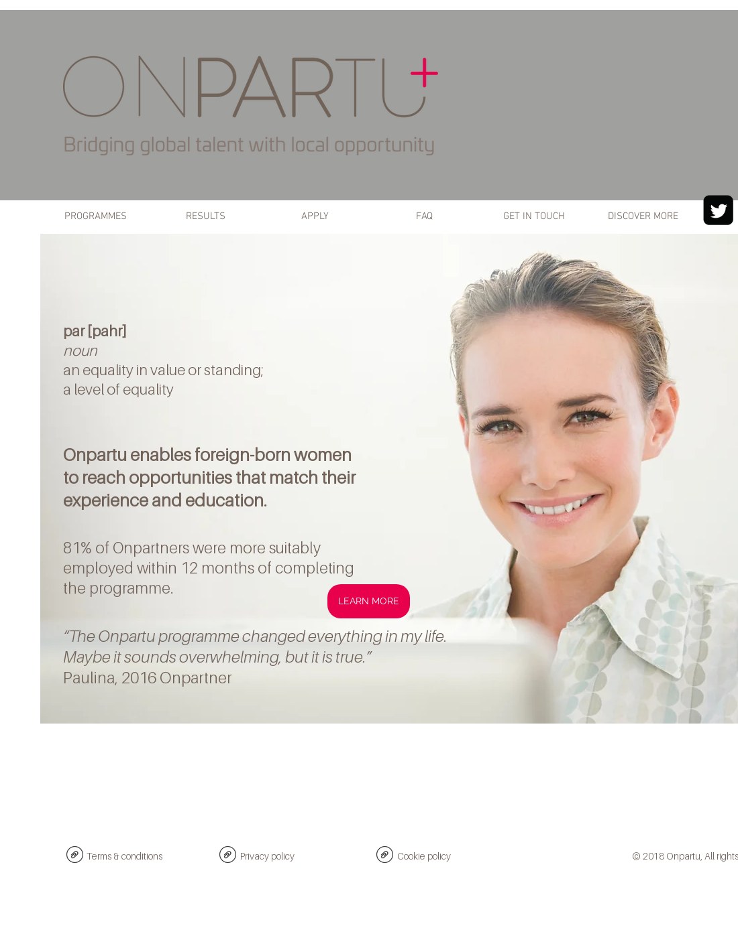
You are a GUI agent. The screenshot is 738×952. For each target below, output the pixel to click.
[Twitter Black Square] (718, 210)
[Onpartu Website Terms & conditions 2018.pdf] (75, 856)
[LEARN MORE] (368, 601)
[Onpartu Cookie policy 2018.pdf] (385, 856)
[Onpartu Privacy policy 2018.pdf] (228, 856)
